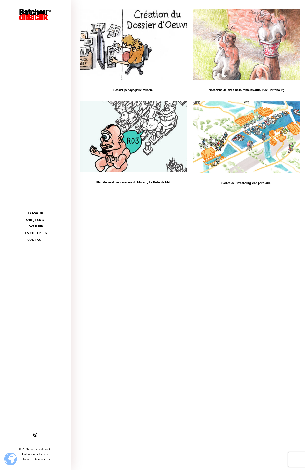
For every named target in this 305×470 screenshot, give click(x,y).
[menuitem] (35, 435)
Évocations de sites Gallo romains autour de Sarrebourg (246, 90)
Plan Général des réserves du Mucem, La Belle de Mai (133, 184)
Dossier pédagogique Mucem (133, 90)
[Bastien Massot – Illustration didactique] (35, 14)
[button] (35, 435)
